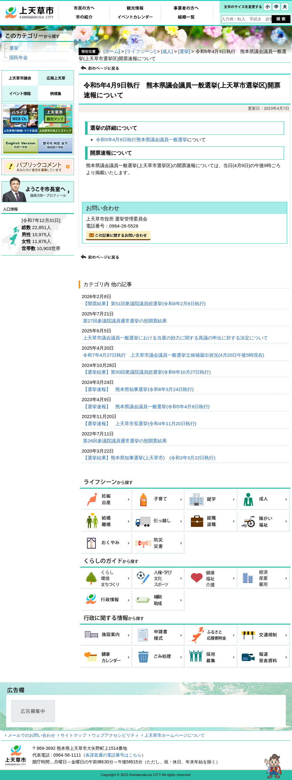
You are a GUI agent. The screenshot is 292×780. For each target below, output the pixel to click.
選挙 (14, 48)
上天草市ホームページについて (174, 735)
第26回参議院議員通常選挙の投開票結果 (125, 440)
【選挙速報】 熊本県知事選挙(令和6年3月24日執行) (139, 389)
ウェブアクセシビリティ (115, 735)
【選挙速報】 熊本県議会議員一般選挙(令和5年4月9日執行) (147, 406)
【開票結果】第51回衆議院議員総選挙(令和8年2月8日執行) (145, 303)
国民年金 (18, 57)
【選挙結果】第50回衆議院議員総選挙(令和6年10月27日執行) (147, 372)
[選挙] (184, 51)
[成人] (167, 51)
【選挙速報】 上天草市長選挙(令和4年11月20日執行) (140, 423)
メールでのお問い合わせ (31, 735)
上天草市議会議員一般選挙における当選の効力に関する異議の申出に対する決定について (176, 337)
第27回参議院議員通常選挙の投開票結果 (125, 320)
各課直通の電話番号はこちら (113, 755)
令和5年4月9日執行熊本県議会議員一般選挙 (141, 139)
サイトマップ (73, 735)
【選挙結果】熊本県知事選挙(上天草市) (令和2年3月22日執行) (149, 457)
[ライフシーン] (140, 51)
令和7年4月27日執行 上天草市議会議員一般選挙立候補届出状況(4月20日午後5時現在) (174, 355)
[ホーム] (111, 51)
